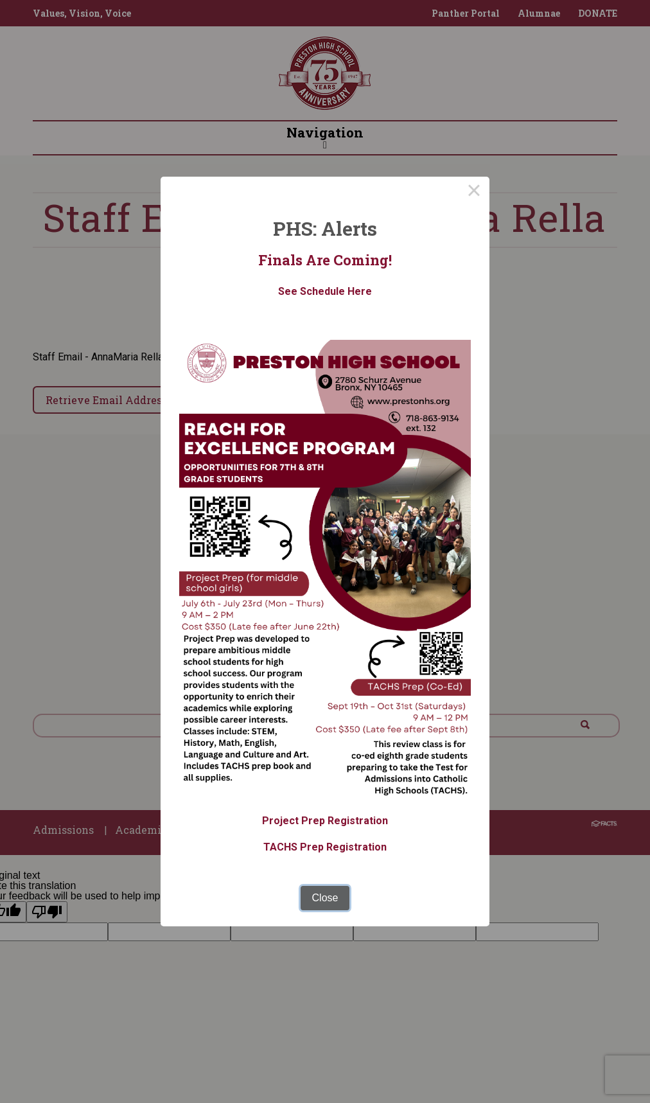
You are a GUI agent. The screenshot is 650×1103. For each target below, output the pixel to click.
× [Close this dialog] (474, 192)
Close (325, 897)
